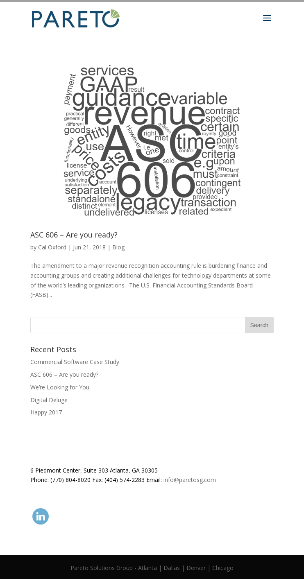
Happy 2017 (46, 412)
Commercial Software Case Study (74, 362)
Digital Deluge (49, 400)
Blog (118, 247)
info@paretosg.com (189, 480)
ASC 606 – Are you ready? (74, 235)
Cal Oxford (52, 247)
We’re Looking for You (59, 387)
